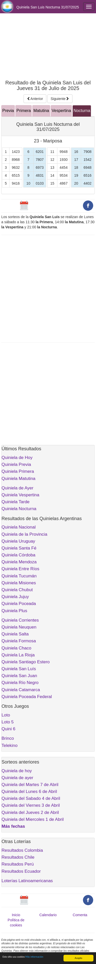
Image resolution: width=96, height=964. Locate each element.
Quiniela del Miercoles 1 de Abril (33, 819)
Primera (23, 110)
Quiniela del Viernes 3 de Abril (31, 805)
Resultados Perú (18, 864)
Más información (34, 957)
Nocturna (81, 110)
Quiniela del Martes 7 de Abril (30, 784)
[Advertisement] (48, 47)
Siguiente (60, 99)
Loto (6, 715)
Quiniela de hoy (17, 770)
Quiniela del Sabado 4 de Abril (31, 798)
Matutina (41, 110)
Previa (8, 110)
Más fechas (13, 826)
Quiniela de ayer (17, 777)
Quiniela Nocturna (19, 508)
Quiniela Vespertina (20, 494)
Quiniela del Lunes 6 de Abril (29, 791)
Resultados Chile (18, 857)
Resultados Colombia (22, 850)
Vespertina (61, 110)
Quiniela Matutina (18, 478)
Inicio (16, 915)
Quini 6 (8, 728)
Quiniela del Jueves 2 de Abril (30, 812)
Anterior (35, 99)
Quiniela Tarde (15, 501)
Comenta (80, 915)
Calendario (48, 915)
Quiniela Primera (18, 471)
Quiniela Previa (16, 464)
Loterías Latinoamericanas (27, 880)
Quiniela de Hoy (17, 457)
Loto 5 (8, 722)
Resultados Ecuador (21, 871)
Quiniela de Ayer (17, 488)
